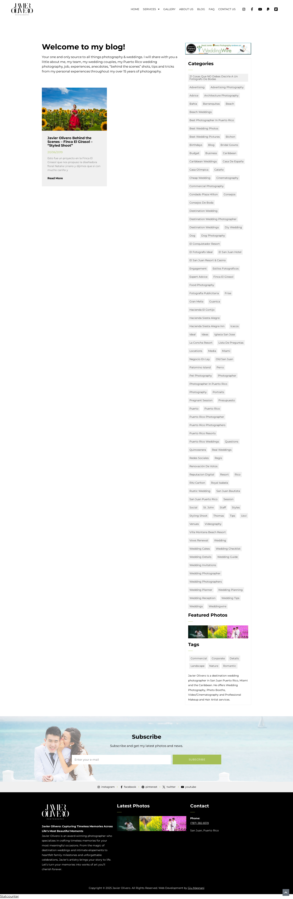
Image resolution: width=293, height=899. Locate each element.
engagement (198, 268)
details (234, 658)
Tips (232, 515)
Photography (198, 392)
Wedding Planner (200, 590)
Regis (218, 458)
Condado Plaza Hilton (203, 194)
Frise (228, 293)
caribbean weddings (203, 161)
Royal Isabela (219, 482)
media (212, 351)
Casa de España (233, 161)
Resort (224, 474)
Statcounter (9, 896)
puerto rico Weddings (204, 441)
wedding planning (230, 590)
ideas (205, 334)
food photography (201, 285)
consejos (229, 194)
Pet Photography (200, 375)
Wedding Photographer (204, 573)
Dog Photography (213, 235)
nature (213, 666)
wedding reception (202, 598)
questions (231, 441)
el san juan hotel (230, 252)
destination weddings (204, 227)
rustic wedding (199, 491)
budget (194, 153)
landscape (197, 666)
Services (151, 9)
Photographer (227, 375)
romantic (229, 666)
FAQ (212, 9)
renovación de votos (203, 466)
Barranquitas (211, 103)
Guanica (214, 301)
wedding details (200, 557)
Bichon (230, 136)
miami (226, 351)
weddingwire (217, 606)
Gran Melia (196, 301)
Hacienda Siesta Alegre (204, 318)
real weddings (222, 449)
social (193, 507)
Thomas (218, 515)
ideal (192, 334)
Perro (220, 367)
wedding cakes (199, 548)
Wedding (220, 540)
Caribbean (229, 153)
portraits (218, 392)
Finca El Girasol (223, 276)
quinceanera (197, 449)
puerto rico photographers (207, 425)
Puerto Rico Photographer (206, 417)
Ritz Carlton (197, 482)
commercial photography (206, 186)
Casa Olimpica (198, 169)
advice (193, 95)
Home (135, 9)
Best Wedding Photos (203, 128)
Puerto (193, 408)
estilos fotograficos (226, 268)
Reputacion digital (201, 474)
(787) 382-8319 (199, 823)
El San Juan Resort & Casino (207, 260)
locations (195, 351)
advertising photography (227, 87)
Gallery (169, 9)
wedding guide (227, 557)
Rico (237, 474)
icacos (234, 326)
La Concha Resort (200, 342)
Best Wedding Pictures (204, 136)
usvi (244, 515)
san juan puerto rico (203, 499)
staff (223, 507)
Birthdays (195, 145)
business (211, 153)
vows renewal (198, 540)
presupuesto (226, 400)
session (228, 499)
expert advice (198, 276)
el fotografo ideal (201, 252)
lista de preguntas (230, 342)
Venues (194, 524)
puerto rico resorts (202, 433)
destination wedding (203, 211)
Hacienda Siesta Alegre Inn (206, 326)
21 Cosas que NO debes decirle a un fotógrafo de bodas (213, 78)
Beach (230, 103)
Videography (213, 524)
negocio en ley (199, 359)
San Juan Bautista (228, 491)
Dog (192, 235)
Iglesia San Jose (224, 334)
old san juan (224, 359)
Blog (201, 9)
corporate (218, 658)
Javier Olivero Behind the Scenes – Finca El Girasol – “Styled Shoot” (69, 142)
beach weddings (200, 112)
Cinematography (227, 178)
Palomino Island (200, 367)
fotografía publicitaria (204, 293)
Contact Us (227, 9)
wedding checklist (228, 548)
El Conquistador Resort (204, 243)
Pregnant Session (200, 400)
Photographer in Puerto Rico (208, 384)
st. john (208, 507)
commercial (199, 658)
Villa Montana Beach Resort (207, 532)
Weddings (196, 606)
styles (236, 507)
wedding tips (230, 598)
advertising (197, 87)
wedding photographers (205, 581)
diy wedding (233, 227)
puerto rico (212, 408)
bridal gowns (229, 145)
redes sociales (199, 458)
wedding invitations (202, 565)
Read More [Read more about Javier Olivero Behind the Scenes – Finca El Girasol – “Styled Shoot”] (55, 178)
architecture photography (221, 95)
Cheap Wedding (199, 178)
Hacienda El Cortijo (202, 309)
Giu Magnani (196, 888)
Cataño (219, 169)
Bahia (193, 103)
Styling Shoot (198, 515)
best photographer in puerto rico (211, 120)
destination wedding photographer (213, 219)
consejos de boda (201, 202)
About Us (186, 9)
